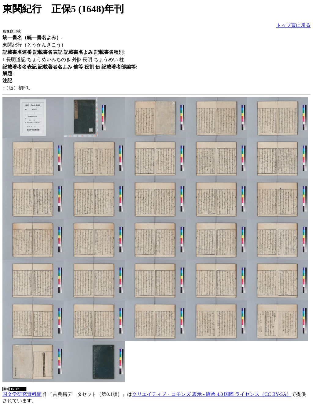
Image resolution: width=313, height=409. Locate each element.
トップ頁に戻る (293, 25)
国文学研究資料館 (22, 394)
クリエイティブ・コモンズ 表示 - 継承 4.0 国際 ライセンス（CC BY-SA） (211, 394)
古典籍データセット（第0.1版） (87, 394)
